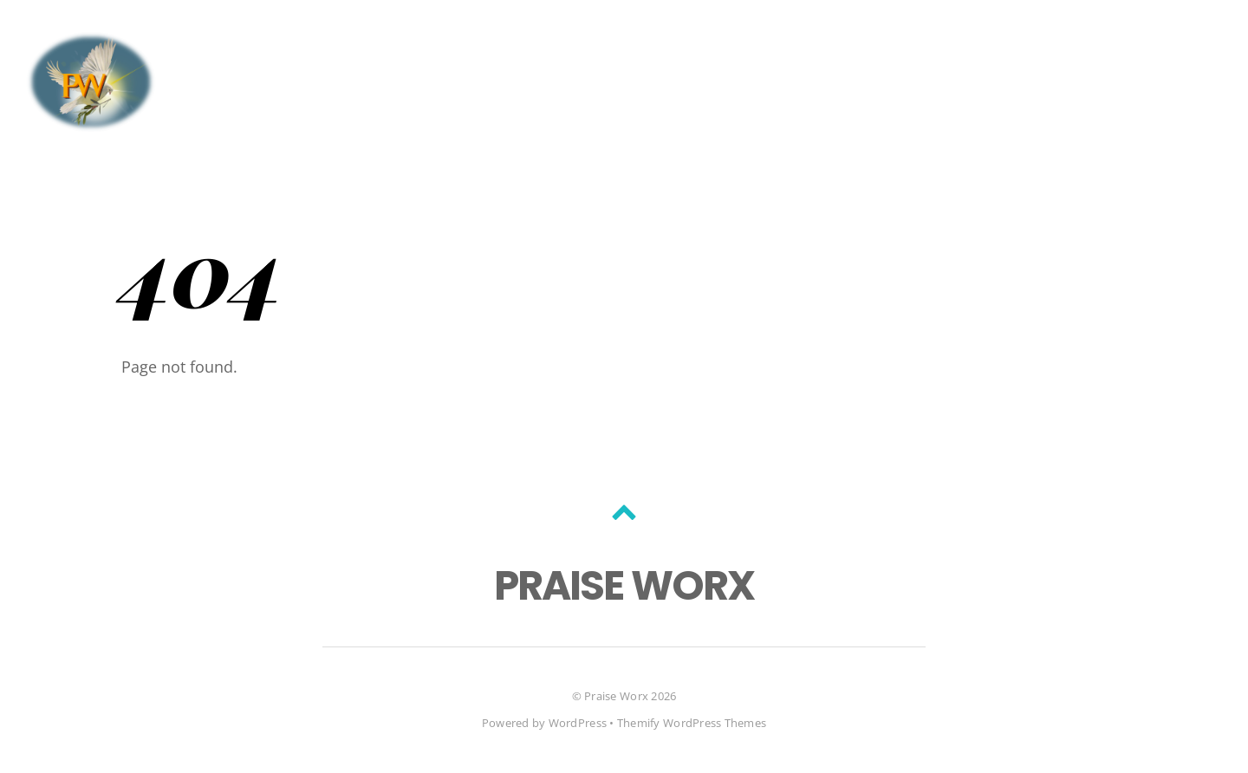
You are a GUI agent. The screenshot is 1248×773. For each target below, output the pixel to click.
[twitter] (193, 46)
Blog (1090, 46)
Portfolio (1171, 46)
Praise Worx (616, 696)
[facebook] (223, 46)
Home (1028, 46)
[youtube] (254, 46)
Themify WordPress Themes (691, 723)
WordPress (578, 723)
